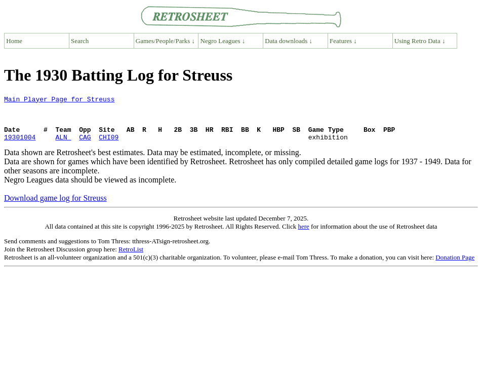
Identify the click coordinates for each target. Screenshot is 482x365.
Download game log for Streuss (55, 207)
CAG (85, 146)
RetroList (130, 258)
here (303, 235)
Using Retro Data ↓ (420, 41)
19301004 (19, 146)
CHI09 (108, 146)
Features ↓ (343, 41)
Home (14, 41)
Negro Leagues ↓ (223, 41)
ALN (63, 146)
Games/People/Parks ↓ (165, 41)
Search (80, 41)
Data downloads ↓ (288, 41)
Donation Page (454, 266)
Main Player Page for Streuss (59, 100)
